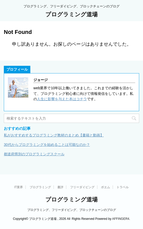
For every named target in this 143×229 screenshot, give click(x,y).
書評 (60, 187)
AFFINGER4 (120, 219)
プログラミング (40, 187)
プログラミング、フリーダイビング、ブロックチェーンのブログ (71, 210)
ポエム (105, 187)
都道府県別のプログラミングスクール (34, 154)
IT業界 (18, 187)
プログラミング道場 (71, 14)
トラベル (122, 187)
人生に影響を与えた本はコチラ (62, 99)
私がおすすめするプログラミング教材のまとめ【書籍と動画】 (54, 135)
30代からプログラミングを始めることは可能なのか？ (47, 145)
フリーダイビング (82, 187)
